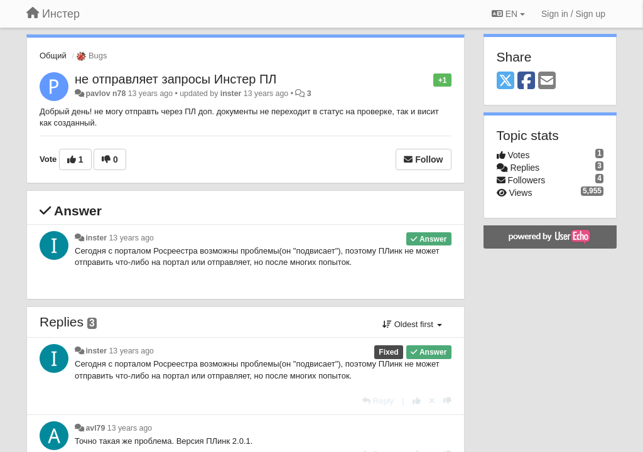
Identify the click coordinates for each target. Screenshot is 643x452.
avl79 (95, 428)
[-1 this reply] (447, 401)
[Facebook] (526, 81)
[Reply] (378, 401)
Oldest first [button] (411, 324)
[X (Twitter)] (505, 81)
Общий (53, 55)
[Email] (547, 81)
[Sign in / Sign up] (573, 13)
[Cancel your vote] (432, 401)
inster (231, 93)
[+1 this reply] (417, 401)
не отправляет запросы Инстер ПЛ (175, 79)
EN (508, 14)
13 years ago (131, 238)
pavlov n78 (105, 93)
